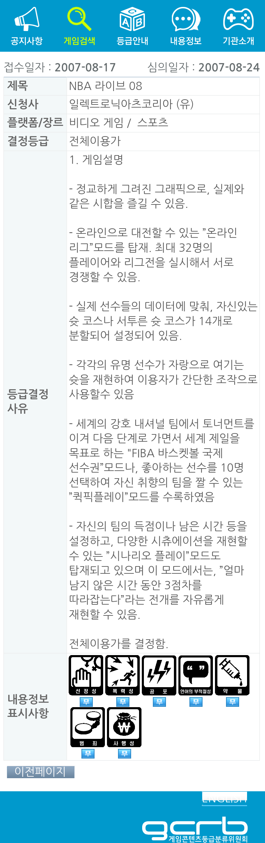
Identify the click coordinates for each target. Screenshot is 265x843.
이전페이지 (40, 771)
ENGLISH (224, 798)
